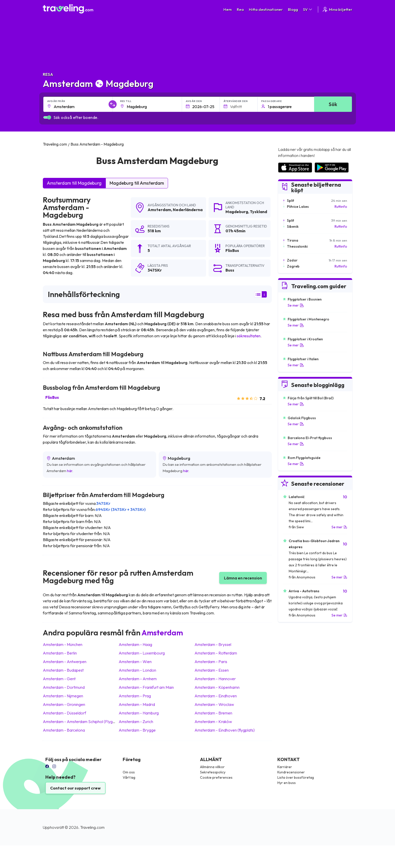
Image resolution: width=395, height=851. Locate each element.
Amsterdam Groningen (64, 704)
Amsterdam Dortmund (64, 687)
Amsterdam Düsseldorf (64, 712)
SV (308, 9)
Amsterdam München (62, 644)
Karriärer (284, 767)
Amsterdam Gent (59, 678)
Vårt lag (129, 777)
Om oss (129, 772)
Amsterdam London (137, 670)
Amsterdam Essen (211, 670)
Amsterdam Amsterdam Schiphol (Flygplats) (82, 721)
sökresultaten (248, 335)
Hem (227, 9)
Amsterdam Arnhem (138, 678)
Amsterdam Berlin (60, 653)
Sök (333, 104)
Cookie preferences (216, 777)
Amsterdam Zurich (136, 721)
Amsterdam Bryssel (212, 644)
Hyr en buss (286, 782)
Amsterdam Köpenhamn (217, 687)
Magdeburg (236, 211)
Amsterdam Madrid (137, 704)
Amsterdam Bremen (213, 712)
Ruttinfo (341, 206)
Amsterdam (159, 209)
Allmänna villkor (212, 767)
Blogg (293, 9)
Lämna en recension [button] (243, 577)
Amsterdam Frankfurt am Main (146, 687)
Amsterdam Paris (210, 661)
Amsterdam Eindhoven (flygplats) (224, 730)
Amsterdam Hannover (215, 678)
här (69, 470)
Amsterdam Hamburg (139, 712)
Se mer (296, 305)
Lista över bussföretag (295, 777)
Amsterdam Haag (135, 644)
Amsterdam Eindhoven (215, 695)
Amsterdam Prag (135, 695)
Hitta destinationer (266, 9)
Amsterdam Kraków (213, 721)
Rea (240, 9)
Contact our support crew (75, 788)
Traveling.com (92, 827)
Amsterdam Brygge (137, 730)
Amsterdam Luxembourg (142, 653)
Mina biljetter (337, 9)
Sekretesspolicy (212, 772)
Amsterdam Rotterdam (215, 653)
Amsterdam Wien (135, 661)
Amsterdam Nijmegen (63, 695)
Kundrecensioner (291, 772)
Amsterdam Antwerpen (64, 661)
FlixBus (52, 397)
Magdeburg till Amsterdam (137, 183)
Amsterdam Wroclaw (214, 704)
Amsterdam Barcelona (64, 730)
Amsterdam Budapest (63, 670)
